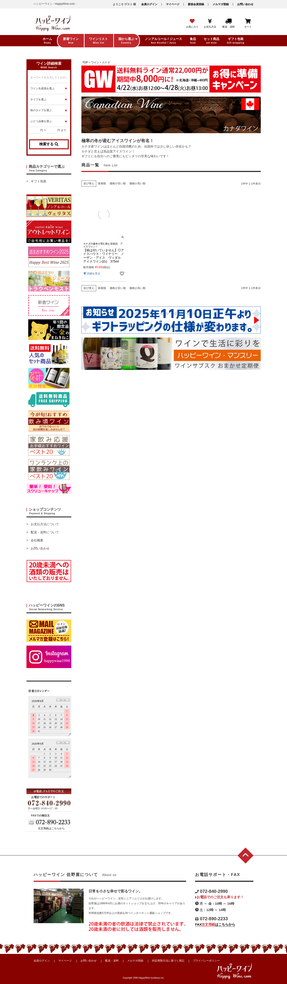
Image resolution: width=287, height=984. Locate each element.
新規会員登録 (196, 4)
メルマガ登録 (221, 4)
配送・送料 (112, 960)
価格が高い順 (137, 183)
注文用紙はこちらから (51, 828)
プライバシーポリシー (206, 960)
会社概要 (37, 540)
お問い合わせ (245, 4)
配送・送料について (45, 532)
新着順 (102, 183)
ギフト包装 (38, 181)
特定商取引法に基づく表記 (168, 960)
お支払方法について (45, 524)
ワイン (95, 62)
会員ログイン (149, 4)
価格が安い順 (118, 183)
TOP (85, 62)
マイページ (172, 4)
